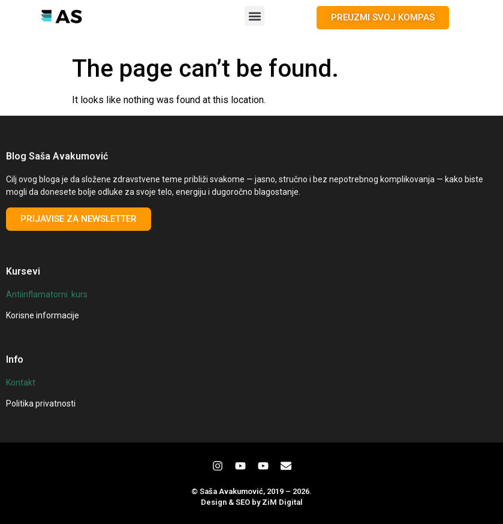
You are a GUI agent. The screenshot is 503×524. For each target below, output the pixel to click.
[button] (254, 16)
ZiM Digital (282, 502)
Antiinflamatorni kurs (47, 294)
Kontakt (20, 382)
